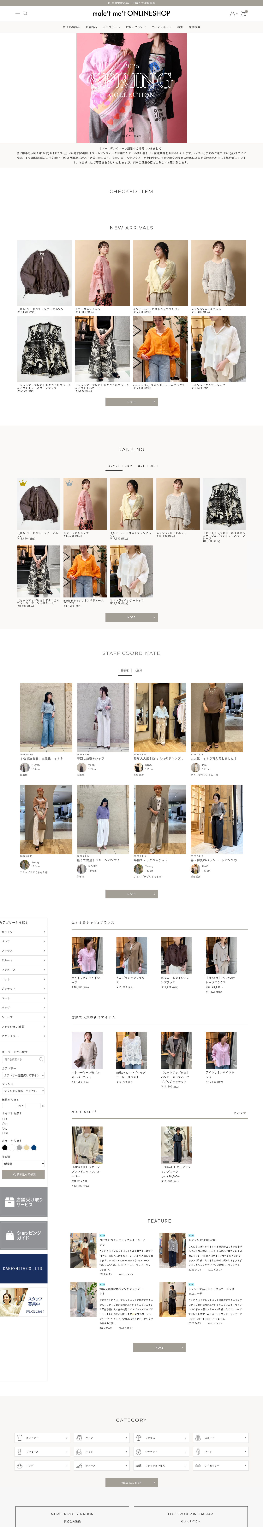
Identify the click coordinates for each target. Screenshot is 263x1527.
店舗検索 (194, 27)
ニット (22, 981)
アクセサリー (26, 1038)
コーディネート (162, 27)
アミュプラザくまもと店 (204, 776)
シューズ (23, 1019)
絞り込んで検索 (40, 1176)
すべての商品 (71, 27)
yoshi (92, 766)
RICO (148, 766)
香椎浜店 (196, 878)
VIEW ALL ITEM (131, 1484)
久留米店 (139, 776)
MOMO (36, 766)
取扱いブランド (136, 27)
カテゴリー (110, 27)
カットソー (25, 934)
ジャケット (25, 991)
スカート (23, 962)
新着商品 (91, 27)
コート (22, 1000)
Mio (204, 766)
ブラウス (23, 953)
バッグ (22, 1009)
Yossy (36, 864)
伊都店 (23, 776)
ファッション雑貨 (29, 1028)
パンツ (22, 943)
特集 (180, 27)
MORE (131, 402)
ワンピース (25, 972)
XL (23, 1135)
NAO (205, 868)
